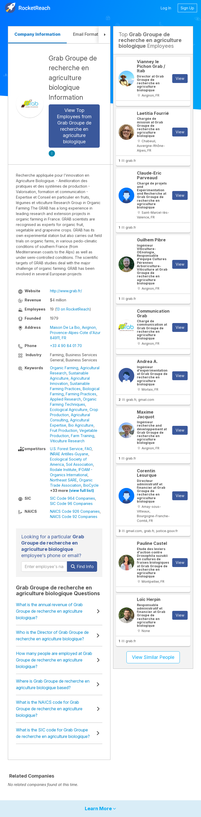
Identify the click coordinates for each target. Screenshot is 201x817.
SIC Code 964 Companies (72, 498)
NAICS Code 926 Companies (75, 511)
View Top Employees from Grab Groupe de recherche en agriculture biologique (74, 126)
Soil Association (79, 464)
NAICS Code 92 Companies (73, 516)
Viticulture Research (67, 441)
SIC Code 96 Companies (71, 503)
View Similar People (153, 657)
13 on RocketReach (73, 309)
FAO (88, 448)
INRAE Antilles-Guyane (69, 454)
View (180, 78)
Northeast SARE (63, 480)
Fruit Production (63, 430)
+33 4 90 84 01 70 (66, 345)
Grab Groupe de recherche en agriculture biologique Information (73, 77)
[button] (104, 34)
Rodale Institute (63, 469)
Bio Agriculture (80, 425)
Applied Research (65, 399)
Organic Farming (64, 368)
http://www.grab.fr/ (66, 291)
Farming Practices (81, 394)
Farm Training (82, 435)
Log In (166, 8)
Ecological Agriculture (68, 409)
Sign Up (187, 8)
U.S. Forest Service (66, 448)
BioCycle (91, 485)
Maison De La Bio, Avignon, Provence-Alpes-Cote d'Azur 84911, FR (75, 332)
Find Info (82, 566)
